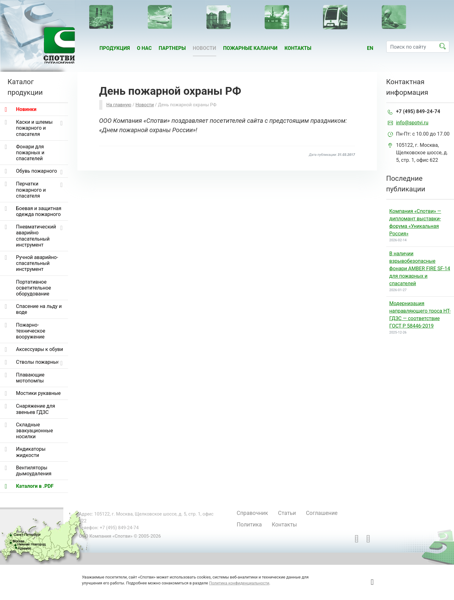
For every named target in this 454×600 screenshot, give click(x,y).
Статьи (287, 513)
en (370, 48)
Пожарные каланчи (250, 48)
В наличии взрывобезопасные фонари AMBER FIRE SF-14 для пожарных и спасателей (419, 268)
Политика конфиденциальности (239, 583)
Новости (204, 48)
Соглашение (321, 513)
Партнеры (172, 48)
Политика (249, 524)
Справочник (252, 513)
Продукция (115, 48)
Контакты (298, 48)
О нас (144, 48)
